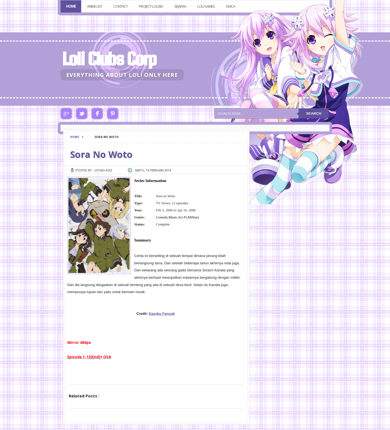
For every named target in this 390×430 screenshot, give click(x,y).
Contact (120, 6)
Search (313, 113)
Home (71, 6)
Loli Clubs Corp (109, 58)
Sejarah (180, 6)
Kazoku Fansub (162, 314)
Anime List (94, 6)
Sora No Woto (101, 154)
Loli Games (206, 6)
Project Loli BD (151, 6)
